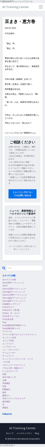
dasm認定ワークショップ (13, 291)
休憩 (4, 374)
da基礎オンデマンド (11, 304)
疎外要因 (6, 401)
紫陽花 (5, 407)
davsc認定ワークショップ (13, 301)
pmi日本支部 (7, 319)
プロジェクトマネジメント (13, 365)
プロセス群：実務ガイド (13, 368)
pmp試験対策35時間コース (14, 325)
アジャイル (7, 331)
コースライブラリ (24, 433)
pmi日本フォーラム (10, 316)
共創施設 (6, 383)
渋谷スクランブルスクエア (13, 398)
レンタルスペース (10, 371)
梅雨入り (6, 395)
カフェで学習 (8, 340)
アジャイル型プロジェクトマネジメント (19, 334)
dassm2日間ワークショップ (14, 294)
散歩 (4, 392)
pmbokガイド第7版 (10, 310)
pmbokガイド (8, 307)
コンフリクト (8, 343)
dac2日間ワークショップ (13, 282)
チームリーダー (9, 352)
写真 (4, 386)
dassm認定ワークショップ (14, 298)
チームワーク (8, 355)
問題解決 (6, 389)
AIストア (10, 433)
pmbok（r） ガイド (11, 313)
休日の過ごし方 (9, 377)
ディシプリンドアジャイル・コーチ (17, 359)
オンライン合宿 (9, 337)
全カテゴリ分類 (9, 279)
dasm (5, 285)
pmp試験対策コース (11, 328)
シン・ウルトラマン (11, 349)
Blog (37, 433)
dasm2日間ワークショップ (14, 288)
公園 (4, 380)
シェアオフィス (9, 346)
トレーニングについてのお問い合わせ (22, 194)
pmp (4, 322)
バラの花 (6, 362)
